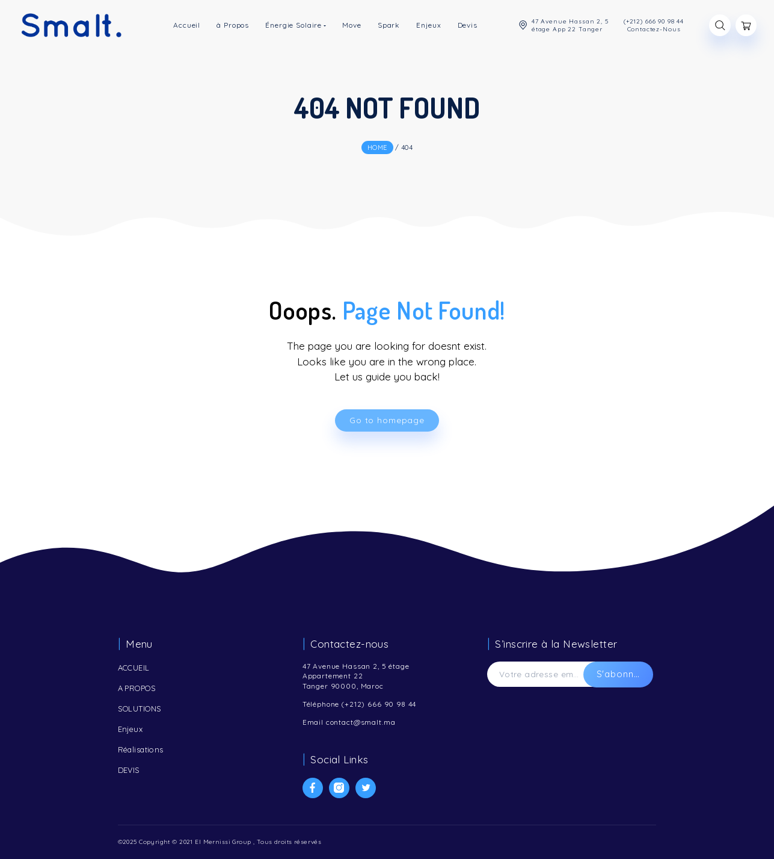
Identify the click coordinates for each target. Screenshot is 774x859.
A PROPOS (137, 688)
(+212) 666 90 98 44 (379, 704)
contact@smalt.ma (361, 722)
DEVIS (129, 770)
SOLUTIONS (140, 708)
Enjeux (130, 729)
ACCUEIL (134, 667)
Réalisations (141, 749)
